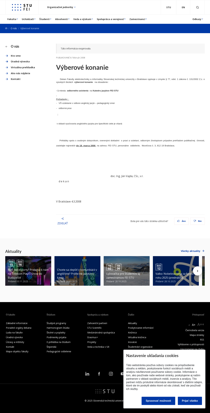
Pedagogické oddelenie (59, 351)
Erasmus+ (92, 337)
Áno (181, 221)
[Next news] (197, 270)
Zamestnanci (137, 19)
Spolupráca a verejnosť (110, 19)
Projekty (91, 342)
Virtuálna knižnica (137, 337)
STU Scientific (94, 327)
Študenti (44, 19)
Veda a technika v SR (98, 346)
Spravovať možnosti (158, 400)
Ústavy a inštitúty (15, 342)
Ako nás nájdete (20, 73)
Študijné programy (56, 323)
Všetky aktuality (190, 251)
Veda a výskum (82, 19)
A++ (200, 324)
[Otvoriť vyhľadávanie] (197, 7)
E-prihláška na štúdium (59, 342)
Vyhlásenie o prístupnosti (191, 344)
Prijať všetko (190, 400)
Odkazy (196, 19)
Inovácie (132, 342)
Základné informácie (17, 323)
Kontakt (16, 79)
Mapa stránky (197, 335)
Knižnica (132, 332)
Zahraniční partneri (97, 323)
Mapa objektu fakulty (17, 351)
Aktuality (132, 323)
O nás (14, 28)
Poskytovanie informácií (140, 327)
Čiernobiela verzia (194, 330)
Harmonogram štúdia (58, 327)
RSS (202, 339)
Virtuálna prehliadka (23, 67)
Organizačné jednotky (60, 7)
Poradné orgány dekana (18, 327)
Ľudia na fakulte (14, 332)
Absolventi (61, 19)
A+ (193, 325)
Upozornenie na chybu (192, 349)
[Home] (6, 28)
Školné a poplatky (56, 332)
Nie (197, 221)
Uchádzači (28, 19)
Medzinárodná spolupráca (101, 332)
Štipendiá (51, 346)
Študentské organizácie (140, 346)
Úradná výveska (20, 61)
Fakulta (11, 19)
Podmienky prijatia (56, 337)
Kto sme (16, 55)
